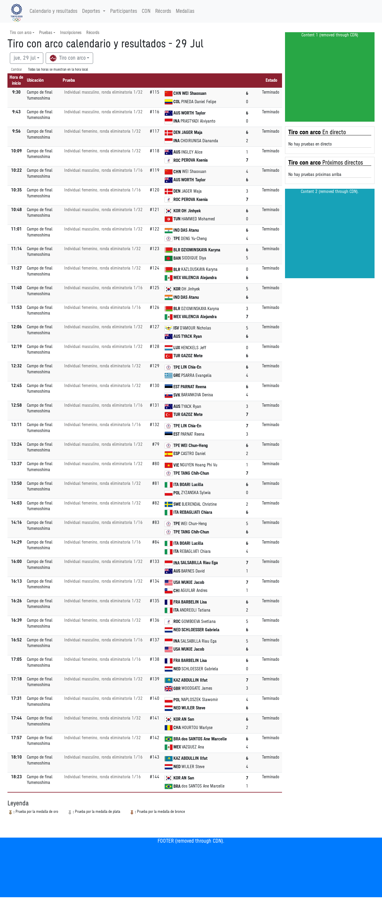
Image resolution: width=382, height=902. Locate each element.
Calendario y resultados (53, 11)
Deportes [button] (91, 11)
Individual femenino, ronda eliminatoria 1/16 (102, 190)
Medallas (185, 11)
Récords (163, 11)
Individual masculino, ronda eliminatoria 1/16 (103, 170)
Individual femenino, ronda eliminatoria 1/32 (102, 131)
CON (146, 11)
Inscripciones (70, 33)
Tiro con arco (68, 58)
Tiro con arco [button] (21, 33)
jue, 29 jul (25, 58)
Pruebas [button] (45, 33)
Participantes (123, 11)
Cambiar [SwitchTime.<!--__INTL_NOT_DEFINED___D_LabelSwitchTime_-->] (16, 69)
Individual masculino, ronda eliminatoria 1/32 (103, 92)
